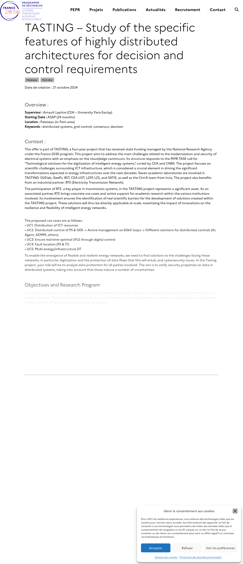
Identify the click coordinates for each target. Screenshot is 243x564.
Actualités (155, 9)
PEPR (75, 9)
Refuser (187, 548)
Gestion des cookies (166, 557)
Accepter (155, 548)
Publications (124, 9)
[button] (235, 511)
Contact (218, 9)
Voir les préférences (220, 548)
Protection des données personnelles (200, 557)
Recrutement (187, 9)
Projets (96, 9)
